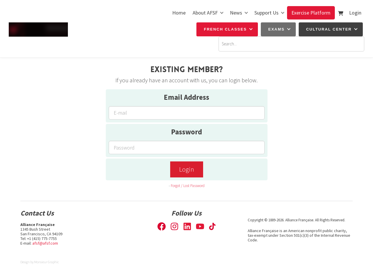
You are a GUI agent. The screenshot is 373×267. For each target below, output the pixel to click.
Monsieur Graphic (46, 262)
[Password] (187, 147)
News (236, 12)
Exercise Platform (310, 12)
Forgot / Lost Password (188, 185)
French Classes (225, 29)
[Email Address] (187, 113)
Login (355, 12)
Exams (276, 29)
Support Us (266, 12)
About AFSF (205, 12)
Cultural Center (329, 29)
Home (179, 12)
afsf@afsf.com (45, 243)
